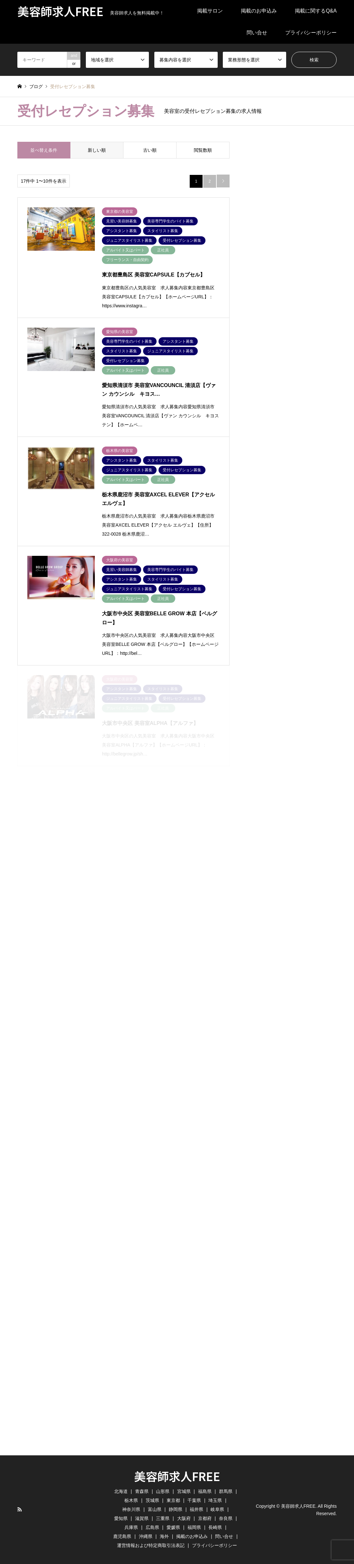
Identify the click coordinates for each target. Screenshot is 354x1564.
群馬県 (225, 1491)
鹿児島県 (122, 1536)
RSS (19, 1509)
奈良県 (225, 1518)
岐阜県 (217, 1509)
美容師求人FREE (177, 1476)
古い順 (150, 150)
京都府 (205, 1518)
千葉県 (194, 1500)
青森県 (142, 1491)
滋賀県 (142, 1518)
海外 (164, 1536)
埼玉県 (215, 1500)
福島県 (205, 1491)
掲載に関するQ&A (316, 11)
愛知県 (121, 1518)
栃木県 (131, 1500)
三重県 (162, 1518)
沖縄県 (145, 1536)
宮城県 (184, 1491)
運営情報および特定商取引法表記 (151, 1545)
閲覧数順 (203, 150)
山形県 (162, 1491)
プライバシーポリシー (311, 32)
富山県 (154, 1509)
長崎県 (215, 1527)
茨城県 (152, 1500)
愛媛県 (173, 1527)
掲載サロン (210, 11)
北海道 (121, 1491)
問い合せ (257, 32)
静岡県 (175, 1509)
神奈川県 (131, 1509)
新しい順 (97, 150)
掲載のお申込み (259, 11)
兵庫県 (131, 1527)
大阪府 (184, 1518)
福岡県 (194, 1527)
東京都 (173, 1500)
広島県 (152, 1527)
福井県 (196, 1509)
